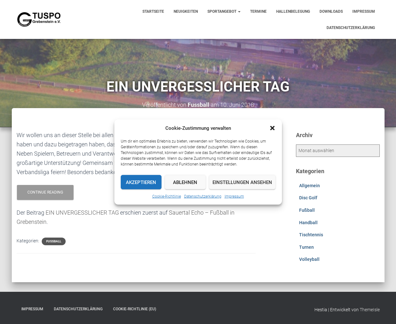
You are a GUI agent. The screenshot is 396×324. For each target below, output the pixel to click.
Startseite (153, 11)
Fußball (53, 241)
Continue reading (45, 192)
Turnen (306, 247)
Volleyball (309, 259)
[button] (272, 128)
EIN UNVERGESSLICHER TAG (82, 212)
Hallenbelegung (293, 11)
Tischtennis (311, 234)
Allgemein (309, 185)
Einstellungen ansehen (242, 182)
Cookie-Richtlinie (166, 196)
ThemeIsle (370, 309)
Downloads (331, 11)
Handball (308, 222)
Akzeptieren (141, 182)
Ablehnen (185, 182)
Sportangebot (224, 11)
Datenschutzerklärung (202, 196)
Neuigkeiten (186, 11)
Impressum (234, 196)
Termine (258, 11)
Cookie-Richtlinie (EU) (134, 309)
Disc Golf (308, 197)
